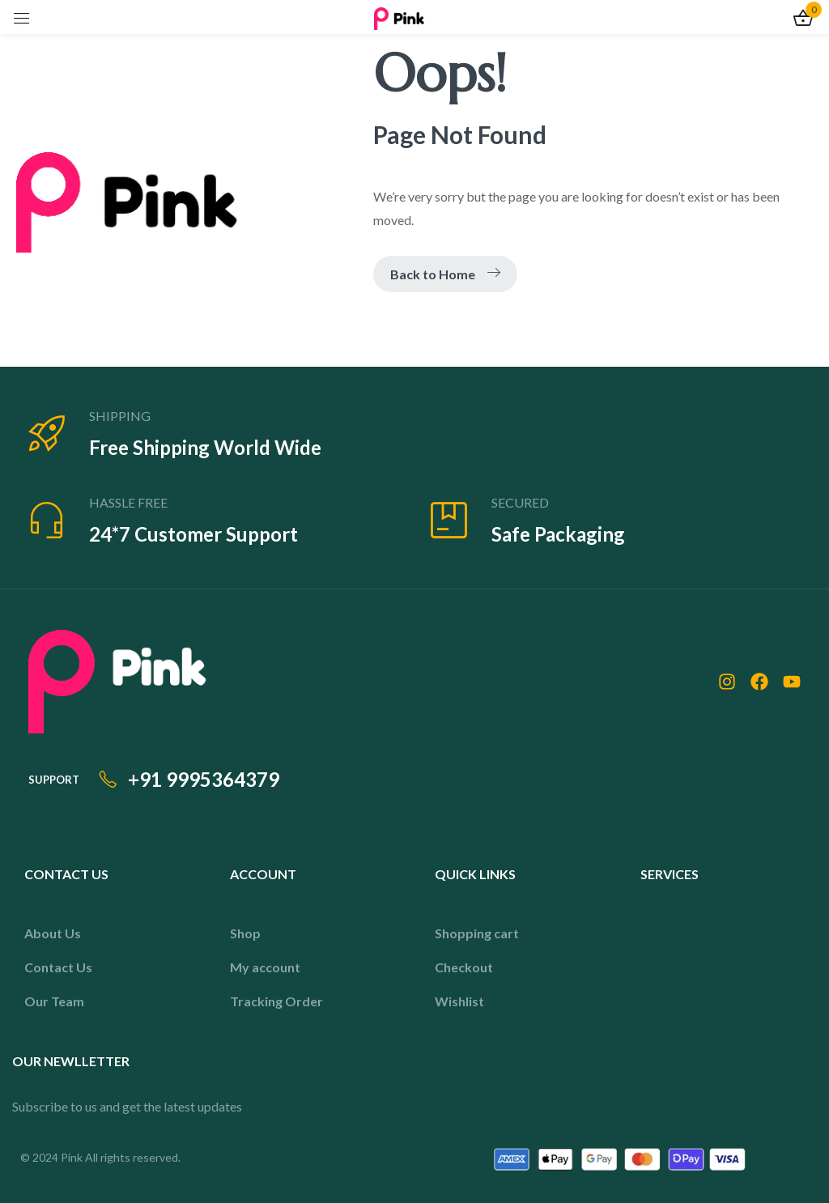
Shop (245, 933)
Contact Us (58, 967)
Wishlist (459, 1001)
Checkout (464, 967)
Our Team (54, 1001)
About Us (52, 933)
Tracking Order (276, 1001)
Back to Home (445, 274)
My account (265, 967)
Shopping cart (477, 933)
